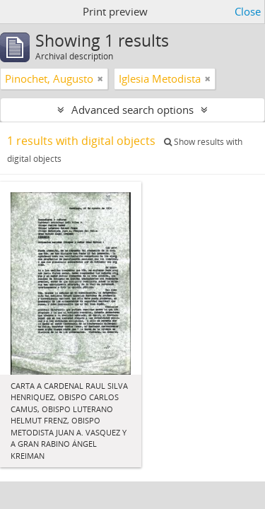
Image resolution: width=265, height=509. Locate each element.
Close (248, 11)
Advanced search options (132, 110)
